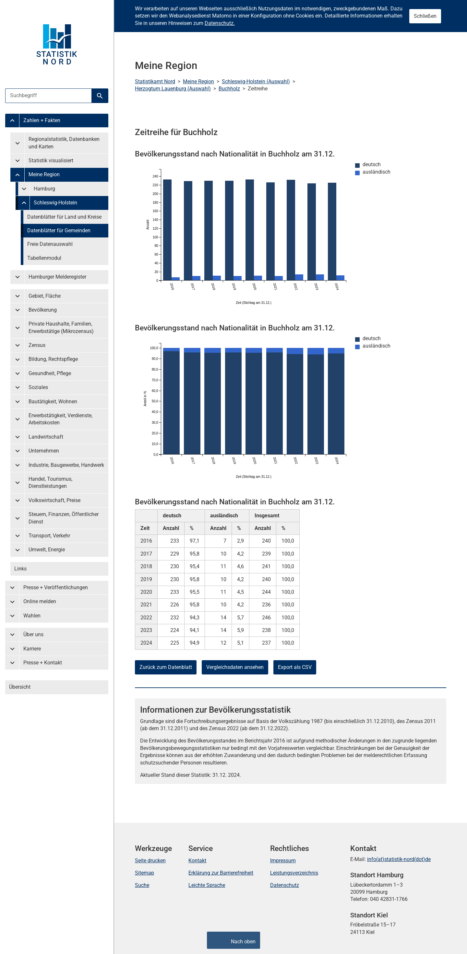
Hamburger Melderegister (57, 277)
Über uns (33, 634)
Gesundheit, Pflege (50, 373)
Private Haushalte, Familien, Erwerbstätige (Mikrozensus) (61, 327)
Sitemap (144, 873)
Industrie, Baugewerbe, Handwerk (66, 465)
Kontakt (197, 860)
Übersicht (19, 687)
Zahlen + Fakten (41, 120)
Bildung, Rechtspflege (53, 359)
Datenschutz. (220, 23)
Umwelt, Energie (47, 549)
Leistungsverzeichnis (294, 873)
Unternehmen (44, 451)
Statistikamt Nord (155, 81)
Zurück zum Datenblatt (165, 667)
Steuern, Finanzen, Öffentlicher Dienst (64, 517)
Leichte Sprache (206, 885)
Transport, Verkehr (49, 536)
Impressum (283, 860)
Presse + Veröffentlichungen (55, 587)
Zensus (37, 345)
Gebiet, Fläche (45, 296)
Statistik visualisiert (51, 160)
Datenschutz (284, 885)
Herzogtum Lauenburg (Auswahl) (173, 89)
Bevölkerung (43, 310)
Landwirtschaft (46, 437)
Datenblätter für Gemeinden (58, 230)
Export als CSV (295, 667)
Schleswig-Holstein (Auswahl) (256, 81)
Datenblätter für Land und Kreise (64, 217)
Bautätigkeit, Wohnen (53, 401)
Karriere (32, 649)
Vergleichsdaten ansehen (235, 667)
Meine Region (44, 174)
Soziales (38, 387)
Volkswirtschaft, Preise (54, 500)
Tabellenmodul (44, 258)
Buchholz (229, 89)
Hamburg (44, 189)
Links (20, 569)
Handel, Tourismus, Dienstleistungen (50, 482)
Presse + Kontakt (42, 663)
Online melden (39, 601)
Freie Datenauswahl (50, 244)
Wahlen (32, 616)
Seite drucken (150, 860)
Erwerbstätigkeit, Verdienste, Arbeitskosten (60, 419)
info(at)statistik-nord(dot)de (399, 859)
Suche (142, 885)
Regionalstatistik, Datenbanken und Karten (64, 142)
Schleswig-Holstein (55, 203)
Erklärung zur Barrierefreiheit (220, 873)
